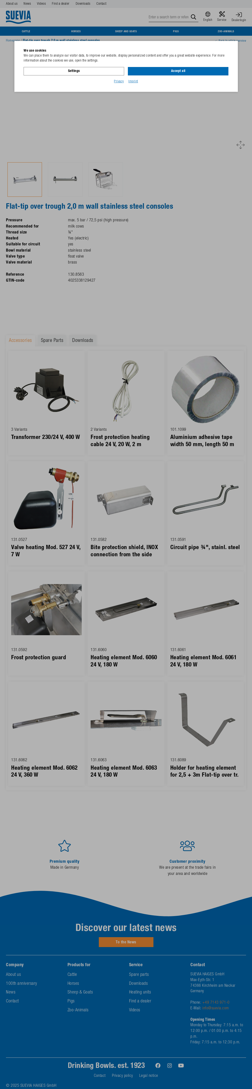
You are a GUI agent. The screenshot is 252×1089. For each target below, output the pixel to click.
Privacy (119, 81)
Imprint (133, 81)
